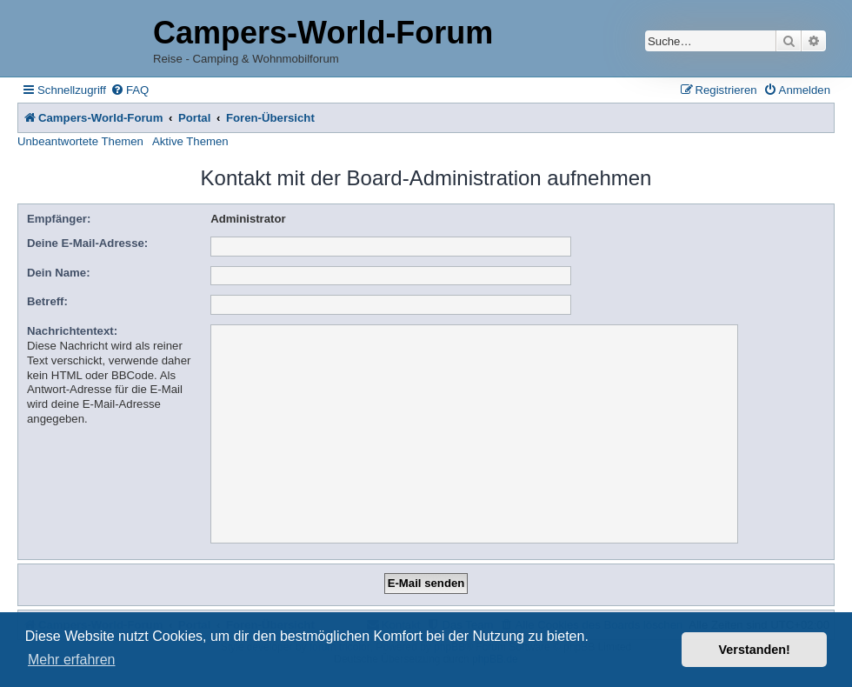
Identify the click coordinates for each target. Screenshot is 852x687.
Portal (194, 117)
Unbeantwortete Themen (80, 141)
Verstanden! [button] (754, 650)
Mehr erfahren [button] (72, 659)
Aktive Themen (190, 141)
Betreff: (47, 301)
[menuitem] (129, 90)
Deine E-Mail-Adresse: (87, 243)
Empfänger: (58, 218)
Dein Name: (58, 272)
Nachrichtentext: (72, 330)
